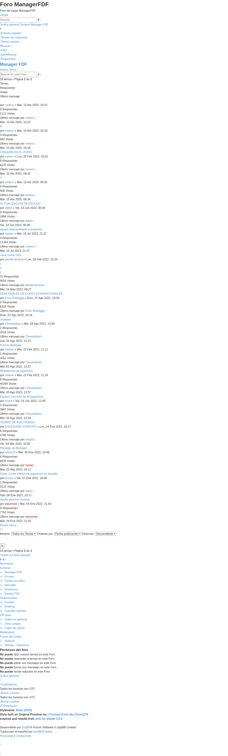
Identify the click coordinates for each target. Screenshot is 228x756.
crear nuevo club (10, 255)
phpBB (26, 727)
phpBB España (43, 731)
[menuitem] (0, 28)
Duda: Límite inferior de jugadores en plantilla (28, 473)
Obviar (4, 14)
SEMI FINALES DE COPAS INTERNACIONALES (31, 293)
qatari (8, 207)
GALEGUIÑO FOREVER (21, 426)
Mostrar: (18, 533)
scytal (8, 400)
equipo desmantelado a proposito (21, 229)
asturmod (11, 503)
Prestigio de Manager (13, 448)
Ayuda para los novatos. (15, 499)
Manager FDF (13, 64)
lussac (29, 465)
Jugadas (5, 319)
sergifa (29, 439)
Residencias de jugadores (16, 370)
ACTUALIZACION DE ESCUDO (20, 203)
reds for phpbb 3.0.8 (48, 718)
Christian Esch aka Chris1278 (68, 714)
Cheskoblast (13, 323)
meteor (9, 104)
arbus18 (10, 452)
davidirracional (14, 259)
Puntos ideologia (10, 345)
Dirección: (99, 533)
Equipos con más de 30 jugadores (21, 396)
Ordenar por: (59, 533)
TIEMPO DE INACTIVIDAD (17, 422)
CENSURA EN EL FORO (16, 152)
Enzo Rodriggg (14, 297)
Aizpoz (9, 478)
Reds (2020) (24, 710)
